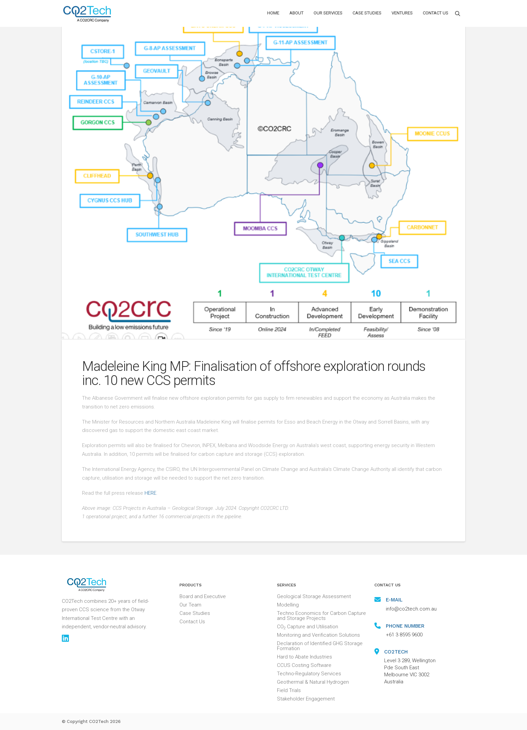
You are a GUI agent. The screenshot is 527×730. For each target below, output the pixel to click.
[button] (296, 13)
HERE (150, 493)
